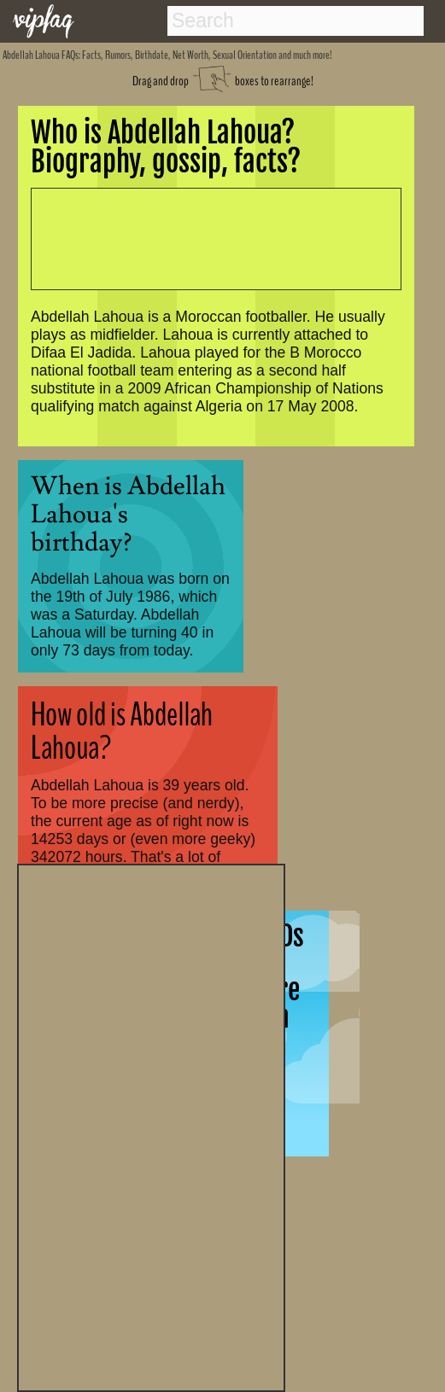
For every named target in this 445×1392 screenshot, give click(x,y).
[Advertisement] (151, 1126)
